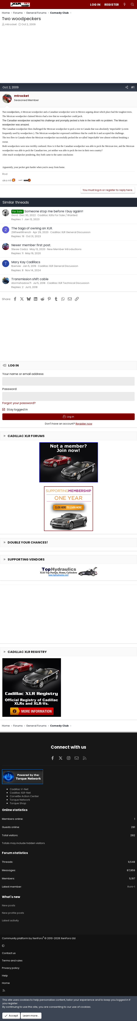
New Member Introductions (64, 249)
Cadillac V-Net (19, 788)
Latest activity (10, 920)
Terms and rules (12, 960)
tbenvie (16, 266)
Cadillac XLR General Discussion (70, 232)
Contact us (9, 953)
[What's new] (124, 4)
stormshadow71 (21, 283)
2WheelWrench (21, 232)
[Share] (127, 87)
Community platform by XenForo (39, 938)
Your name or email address (22, 374)
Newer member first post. (31, 245)
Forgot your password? (19, 402)
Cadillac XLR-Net (20, 792)
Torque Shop (18, 803)
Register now (84, 423)
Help (5, 975)
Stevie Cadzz (19, 249)
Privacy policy (10, 967)
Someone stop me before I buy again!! (53, 211)
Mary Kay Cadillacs (25, 262)
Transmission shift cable (29, 279)
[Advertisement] (68, 55)
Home (6, 982)
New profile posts (13, 912)
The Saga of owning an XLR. (32, 228)
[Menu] (5, 4)
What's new (11, 896)
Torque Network (20, 799)
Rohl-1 (131, 886)
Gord (14, 215)
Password (9, 389)
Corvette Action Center (24, 796)
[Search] (132, 4)
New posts (8, 905)
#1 (132, 87)
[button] (68, 945)
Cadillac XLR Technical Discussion (68, 283)
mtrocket (11, 24)
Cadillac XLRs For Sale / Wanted (57, 215)
